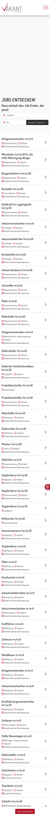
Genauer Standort (36, 122)
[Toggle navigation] (44, 8)
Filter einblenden (25, 811)
